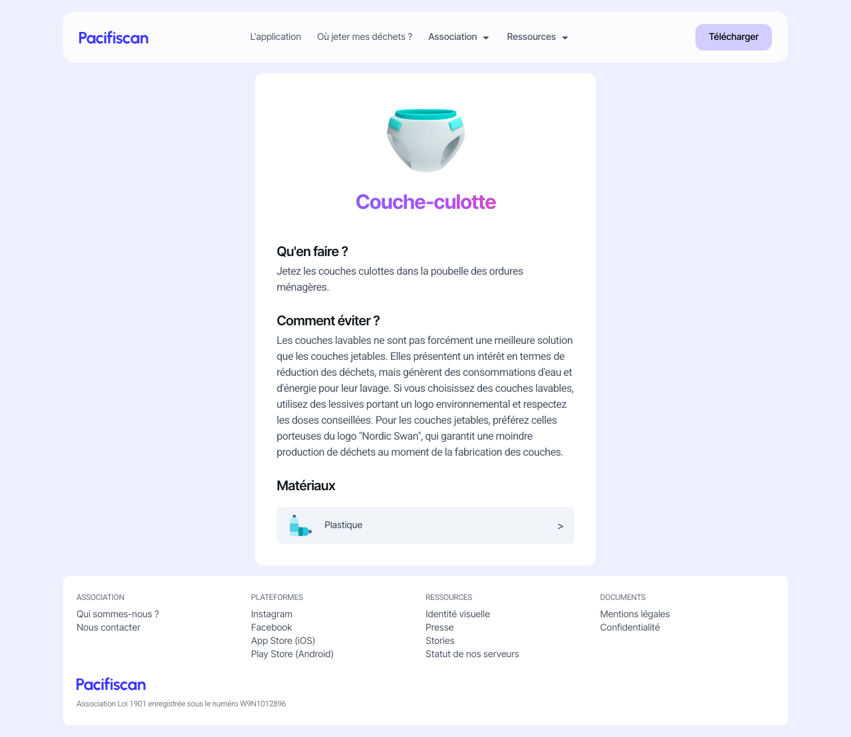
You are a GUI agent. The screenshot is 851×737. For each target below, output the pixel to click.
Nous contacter (108, 627)
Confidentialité (630, 627)
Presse (439, 627)
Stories (440, 641)
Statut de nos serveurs (472, 654)
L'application (275, 37)
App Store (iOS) (283, 641)
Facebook (272, 627)
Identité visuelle (458, 614)
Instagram (272, 614)
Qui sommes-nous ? (117, 614)
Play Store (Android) (292, 654)
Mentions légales (635, 614)
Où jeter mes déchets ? (364, 37)
